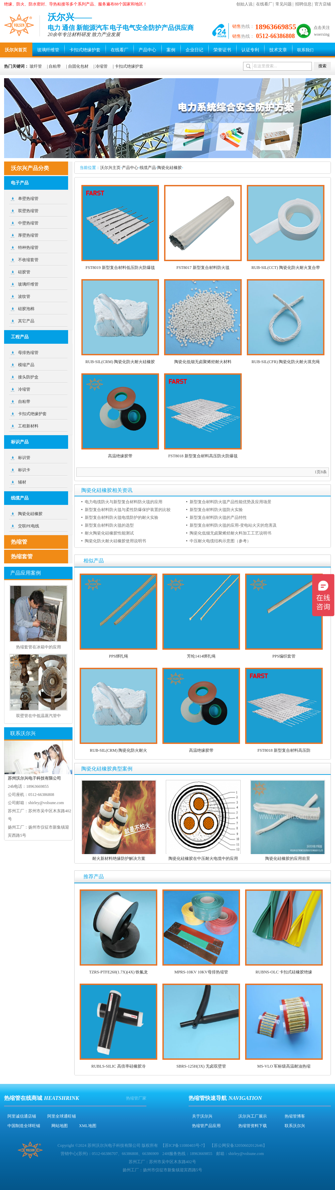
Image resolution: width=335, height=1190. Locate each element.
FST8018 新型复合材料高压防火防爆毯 (203, 456)
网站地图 (59, 1125)
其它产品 (26, 321)
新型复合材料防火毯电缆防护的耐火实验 (121, 517)
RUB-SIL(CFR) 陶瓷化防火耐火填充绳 (286, 361)
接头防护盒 (28, 377)
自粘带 (55, 66)
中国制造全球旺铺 (23, 1125)
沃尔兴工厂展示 (252, 1116)
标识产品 (20, 441)
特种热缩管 (28, 247)
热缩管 (19, 542)
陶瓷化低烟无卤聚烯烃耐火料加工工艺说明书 (230, 533)
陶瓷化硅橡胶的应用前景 (287, 858)
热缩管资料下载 (252, 1125)
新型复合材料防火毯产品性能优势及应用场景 (230, 501)
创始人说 (244, 4)
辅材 (22, 482)
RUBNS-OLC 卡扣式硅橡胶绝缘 (283, 972)
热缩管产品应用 (206, 1125)
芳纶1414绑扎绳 (201, 656)
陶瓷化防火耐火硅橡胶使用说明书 (115, 541)
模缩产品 (26, 364)
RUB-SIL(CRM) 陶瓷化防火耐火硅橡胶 (120, 361)
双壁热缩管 (28, 210)
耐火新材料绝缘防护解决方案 (118, 858)
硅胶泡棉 (26, 308)
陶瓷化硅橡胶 (169, 167)
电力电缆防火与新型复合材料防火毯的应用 (123, 501)
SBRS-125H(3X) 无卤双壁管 (201, 1066)
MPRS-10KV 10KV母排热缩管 (201, 972)
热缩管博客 (295, 1116)
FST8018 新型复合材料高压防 (283, 750)
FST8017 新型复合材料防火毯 (202, 267)
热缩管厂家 (136, 1098)
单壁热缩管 (28, 198)
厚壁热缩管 (28, 235)
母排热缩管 (28, 352)
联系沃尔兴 (295, 1125)
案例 (170, 49)
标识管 (24, 457)
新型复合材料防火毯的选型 (109, 525)
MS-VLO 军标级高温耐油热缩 (283, 1066)
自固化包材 (78, 66)
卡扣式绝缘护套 (84, 49)
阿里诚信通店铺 (21, 1116)
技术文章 (278, 49)
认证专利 (250, 49)
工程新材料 (28, 426)
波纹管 (24, 296)
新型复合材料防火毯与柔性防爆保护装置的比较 (128, 509)
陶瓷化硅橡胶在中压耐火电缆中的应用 (203, 858)
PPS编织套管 (284, 656)
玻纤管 (36, 66)
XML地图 (87, 1125)
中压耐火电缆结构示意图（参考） (220, 541)
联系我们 (305, 50)
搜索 (322, 66)
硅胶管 (24, 272)
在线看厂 (264, 4)
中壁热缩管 (28, 223)
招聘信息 (303, 4)
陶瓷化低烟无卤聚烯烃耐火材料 (203, 361)
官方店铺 (323, 4)
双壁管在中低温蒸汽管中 (38, 715)
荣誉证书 (222, 49)
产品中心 (147, 49)
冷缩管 (101, 66)
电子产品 (20, 182)
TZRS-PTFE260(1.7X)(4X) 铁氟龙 (118, 972)
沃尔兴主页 (110, 167)
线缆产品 (148, 167)
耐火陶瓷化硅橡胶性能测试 (109, 533)
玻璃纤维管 (48, 49)
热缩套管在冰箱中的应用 (38, 647)
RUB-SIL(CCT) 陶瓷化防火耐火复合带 (286, 267)
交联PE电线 (28, 526)
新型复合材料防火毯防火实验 (216, 509)
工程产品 (20, 336)
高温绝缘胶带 (120, 456)
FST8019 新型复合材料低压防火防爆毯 (120, 267)
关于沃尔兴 (202, 1116)
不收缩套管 (28, 259)
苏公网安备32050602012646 (238, 1145)
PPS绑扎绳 (118, 656)
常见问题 (283, 4)
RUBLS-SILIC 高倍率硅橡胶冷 (118, 1066)
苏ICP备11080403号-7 (184, 1145)
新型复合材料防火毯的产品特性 (218, 517)
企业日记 (194, 49)
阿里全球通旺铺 (61, 1116)
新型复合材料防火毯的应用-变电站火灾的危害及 (233, 525)
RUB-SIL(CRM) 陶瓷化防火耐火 (118, 750)
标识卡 (24, 470)
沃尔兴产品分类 (30, 168)
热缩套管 (22, 556)
